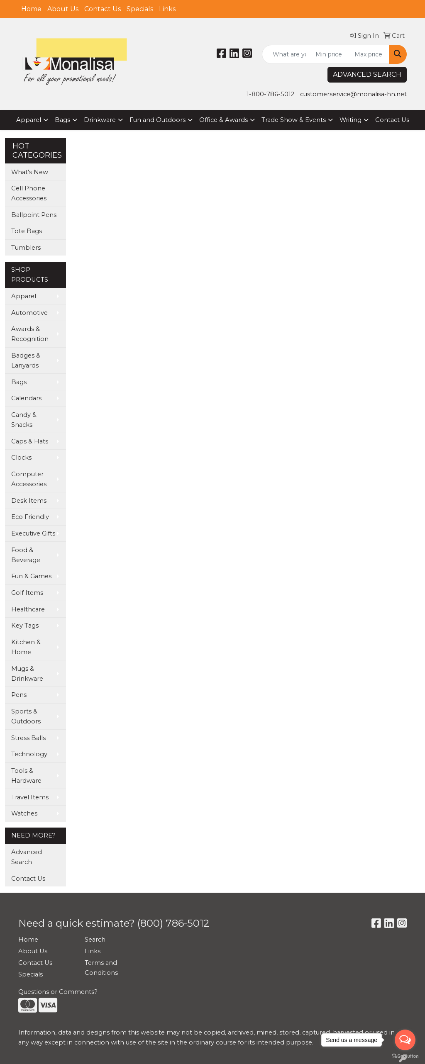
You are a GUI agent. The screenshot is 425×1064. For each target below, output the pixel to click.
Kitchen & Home (26, 647)
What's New (29, 172)
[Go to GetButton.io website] (405, 1055)
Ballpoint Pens (33, 215)
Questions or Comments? (58, 992)
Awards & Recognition (30, 334)
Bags (62, 120)
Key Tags (25, 625)
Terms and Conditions (101, 967)
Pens (19, 695)
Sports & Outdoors (26, 716)
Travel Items (30, 797)
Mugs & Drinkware (27, 673)
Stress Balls (28, 738)
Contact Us (102, 9)
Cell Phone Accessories (28, 193)
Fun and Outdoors (157, 120)
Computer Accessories (28, 479)
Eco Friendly (30, 517)
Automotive (29, 313)
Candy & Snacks (24, 420)
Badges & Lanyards (25, 360)
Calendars (26, 398)
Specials (140, 9)
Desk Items (28, 500)
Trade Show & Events (293, 120)
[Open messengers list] (405, 1040)
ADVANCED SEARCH (367, 74)
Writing (350, 120)
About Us (62, 9)
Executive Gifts (33, 533)
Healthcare (28, 609)
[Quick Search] (286, 54)
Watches (24, 813)
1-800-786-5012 (270, 94)
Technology (29, 754)
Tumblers (26, 247)
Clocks (21, 457)
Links (167, 9)
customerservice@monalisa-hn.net (353, 94)
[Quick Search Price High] (369, 54)
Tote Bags (26, 231)
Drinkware (100, 120)
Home (31, 9)
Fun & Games (31, 576)
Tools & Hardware (26, 775)
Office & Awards (223, 120)
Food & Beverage (25, 555)
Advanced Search (26, 857)
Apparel (28, 120)
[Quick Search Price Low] (330, 54)
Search (95, 939)
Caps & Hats (29, 441)
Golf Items (27, 593)
